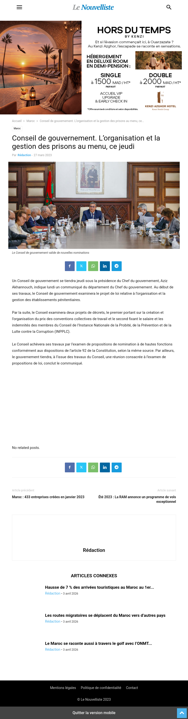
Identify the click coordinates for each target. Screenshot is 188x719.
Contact (132, 688)
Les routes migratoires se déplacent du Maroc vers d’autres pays (105, 615)
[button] (19, 7)
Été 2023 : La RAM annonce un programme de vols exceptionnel (137, 499)
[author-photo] (94, 543)
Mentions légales (63, 688)
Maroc (30, 121)
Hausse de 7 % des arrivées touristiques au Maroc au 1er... (99, 587)
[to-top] (182, 711)
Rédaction (24, 155)
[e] (48, 437)
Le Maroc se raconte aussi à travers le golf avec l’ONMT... (98, 643)
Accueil (17, 121)
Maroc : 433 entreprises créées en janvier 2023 (48, 497)
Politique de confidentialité (101, 688)
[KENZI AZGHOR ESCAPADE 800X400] (94, 113)
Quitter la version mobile (93, 712)
